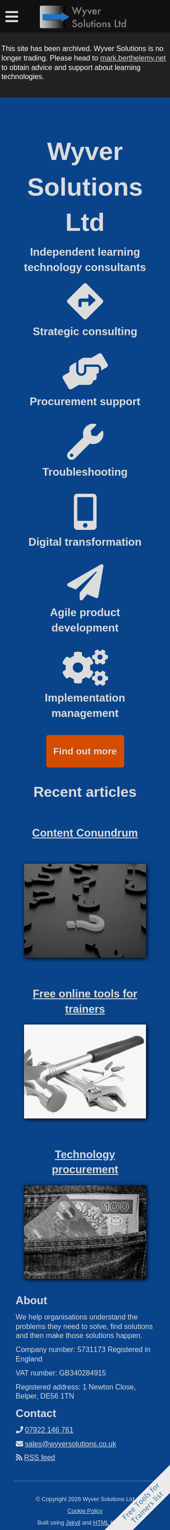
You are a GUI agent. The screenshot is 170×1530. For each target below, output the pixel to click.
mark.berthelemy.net (133, 58)
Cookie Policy (85, 1510)
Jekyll (73, 1522)
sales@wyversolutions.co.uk (70, 1444)
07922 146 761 (49, 1430)
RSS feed (39, 1457)
